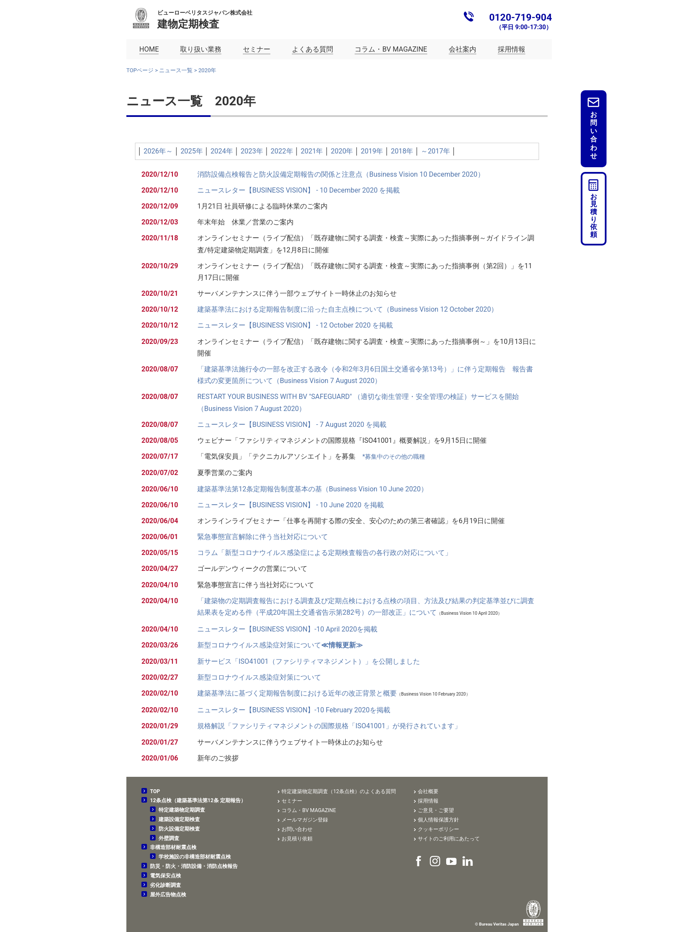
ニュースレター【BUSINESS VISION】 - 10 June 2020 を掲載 (290, 505)
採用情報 (428, 801)
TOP (155, 791)
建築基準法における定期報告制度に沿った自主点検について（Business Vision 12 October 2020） (347, 309)
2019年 (372, 151)
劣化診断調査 (165, 885)
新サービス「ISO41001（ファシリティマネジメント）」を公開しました (308, 661)
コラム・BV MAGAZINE (309, 810)
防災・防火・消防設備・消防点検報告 (194, 866)
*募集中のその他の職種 (393, 456)
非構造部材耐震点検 (173, 847)
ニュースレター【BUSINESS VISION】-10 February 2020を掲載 (293, 710)
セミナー (292, 801)
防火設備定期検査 (179, 829)
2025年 (192, 151)
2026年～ (158, 151)
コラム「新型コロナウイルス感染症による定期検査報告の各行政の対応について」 (324, 553)
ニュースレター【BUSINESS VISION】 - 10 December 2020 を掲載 (298, 190)
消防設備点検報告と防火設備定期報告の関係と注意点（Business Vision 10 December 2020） (340, 174)
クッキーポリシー (438, 829)
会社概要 (428, 791)
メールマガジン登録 (305, 820)
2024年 (222, 151)
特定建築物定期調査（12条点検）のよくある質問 (339, 791)
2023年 (252, 151)
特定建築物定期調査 (182, 810)
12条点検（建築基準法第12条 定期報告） (198, 800)
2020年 (342, 151)
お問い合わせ (593, 135)
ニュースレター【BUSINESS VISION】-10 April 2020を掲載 (287, 629)
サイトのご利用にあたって (449, 839)
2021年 (312, 151)
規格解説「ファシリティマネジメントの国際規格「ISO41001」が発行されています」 (329, 726)
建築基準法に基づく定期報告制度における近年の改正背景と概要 (297, 693)
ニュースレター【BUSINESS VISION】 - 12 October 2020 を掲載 (295, 325)
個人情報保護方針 (438, 820)
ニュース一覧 (176, 70)
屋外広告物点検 (168, 895)
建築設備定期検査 (179, 819)
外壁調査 (169, 838)
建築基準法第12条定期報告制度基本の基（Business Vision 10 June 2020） (312, 489)
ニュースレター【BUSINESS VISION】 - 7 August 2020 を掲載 (291, 424)
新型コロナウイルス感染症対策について (280, 645)
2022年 (282, 151)
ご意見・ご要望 (436, 810)
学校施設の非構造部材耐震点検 (195, 857)
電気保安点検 (165, 876)
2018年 (402, 151)
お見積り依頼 (593, 216)
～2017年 (435, 151)
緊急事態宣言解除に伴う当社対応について (262, 537)
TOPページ (139, 70)
